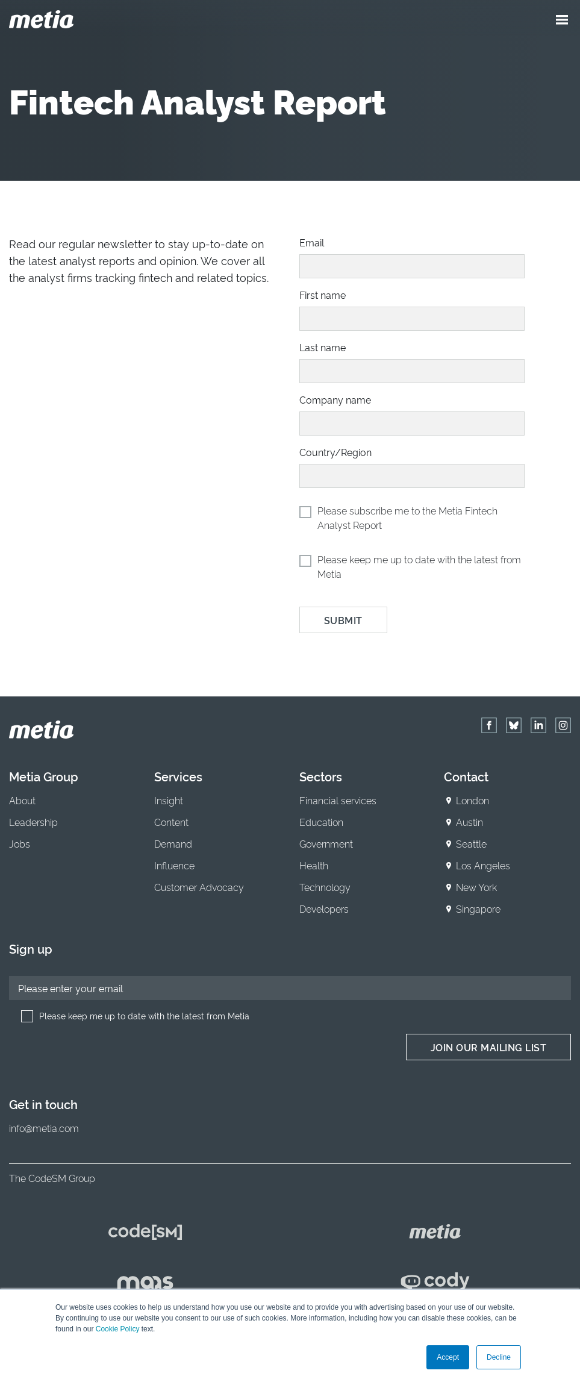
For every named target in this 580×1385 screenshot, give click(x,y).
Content (171, 821)
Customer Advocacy (199, 886)
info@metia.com (44, 1127)
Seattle (471, 843)
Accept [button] (448, 1357)
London (472, 800)
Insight (168, 800)
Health (313, 865)
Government (326, 843)
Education (321, 821)
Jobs (19, 843)
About (22, 800)
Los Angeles (483, 865)
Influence (174, 865)
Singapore (478, 908)
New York (476, 886)
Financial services (337, 800)
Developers (324, 908)
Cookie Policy (118, 1329)
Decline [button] (499, 1357)
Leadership (33, 821)
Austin (469, 821)
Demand (173, 843)
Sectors (320, 776)
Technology (325, 886)
